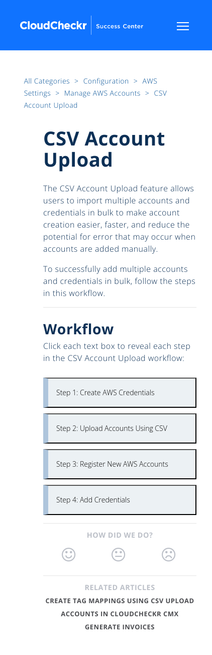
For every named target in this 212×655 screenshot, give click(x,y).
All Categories (48, 81)
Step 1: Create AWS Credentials (105, 392)
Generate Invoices (120, 626)
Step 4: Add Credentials (93, 499)
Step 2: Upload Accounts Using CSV (111, 428)
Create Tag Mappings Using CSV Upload (119, 600)
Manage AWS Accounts (103, 93)
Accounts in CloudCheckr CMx (119, 613)
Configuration (107, 81)
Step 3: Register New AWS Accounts (112, 464)
